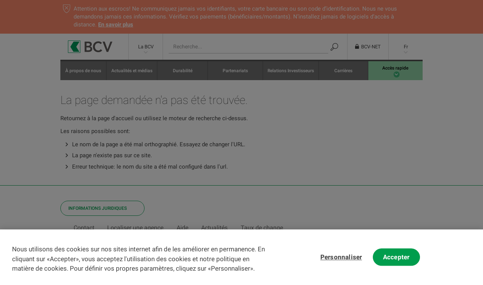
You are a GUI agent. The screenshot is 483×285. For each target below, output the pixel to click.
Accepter (396, 262)
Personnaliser (341, 262)
